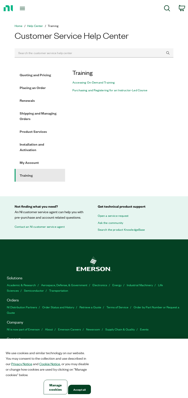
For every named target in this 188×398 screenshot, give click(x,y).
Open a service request (113, 216)
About (49, 329)
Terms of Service (117, 307)
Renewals (27, 100)
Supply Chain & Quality (120, 329)
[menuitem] (167, 9)
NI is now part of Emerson (23, 329)
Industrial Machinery (140, 285)
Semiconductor (34, 290)
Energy (117, 285)
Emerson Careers (69, 329)
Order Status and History (58, 307)
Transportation (58, 290)
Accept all (79, 389)
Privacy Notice (21, 363)
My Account (29, 162)
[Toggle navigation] (28, 8)
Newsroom (93, 329)
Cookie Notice (49, 363)
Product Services (33, 131)
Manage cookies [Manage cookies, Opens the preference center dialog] (55, 387)
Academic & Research (21, 285)
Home (19, 26)
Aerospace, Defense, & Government (64, 285)
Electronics (100, 285)
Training (26, 175)
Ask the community (110, 223)
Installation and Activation (32, 147)
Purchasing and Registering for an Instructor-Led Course (109, 90)
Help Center (35, 26)
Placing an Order (33, 87)
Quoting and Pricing (35, 74)
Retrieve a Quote (90, 307)
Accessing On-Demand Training (93, 82)
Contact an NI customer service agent (40, 227)
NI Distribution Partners (22, 307)
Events (144, 329)
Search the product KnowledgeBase (121, 230)
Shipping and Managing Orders (38, 116)
